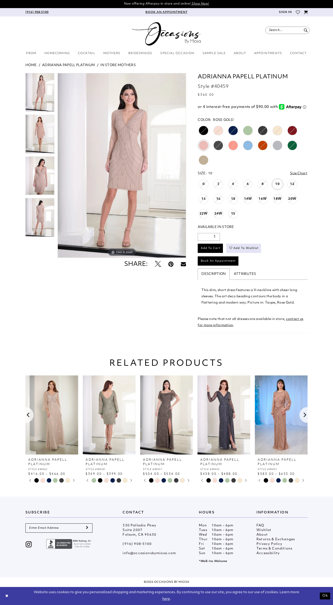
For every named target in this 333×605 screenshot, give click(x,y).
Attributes (245, 274)
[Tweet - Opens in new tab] (158, 264)
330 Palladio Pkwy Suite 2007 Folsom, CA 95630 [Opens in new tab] (139, 530)
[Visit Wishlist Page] (298, 12)
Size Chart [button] (298, 173)
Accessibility (268, 553)
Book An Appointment (218, 261)
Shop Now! (200, 3)
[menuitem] (37, 12)
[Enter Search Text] (287, 30)
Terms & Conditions (274, 548)
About (262, 535)
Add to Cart (210, 248)
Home (31, 65)
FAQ (260, 525)
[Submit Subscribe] (87, 528)
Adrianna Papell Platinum (68, 65)
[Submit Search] (305, 30)
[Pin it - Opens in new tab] (171, 264)
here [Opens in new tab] (166, 599)
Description (213, 274)
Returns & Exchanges (275, 539)
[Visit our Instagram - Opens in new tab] (28, 545)
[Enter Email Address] (58, 528)
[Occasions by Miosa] (166, 34)
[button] (285, 12)
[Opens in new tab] (69, 544)
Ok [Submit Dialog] (325, 596)
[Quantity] (209, 237)
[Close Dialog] (7, 596)
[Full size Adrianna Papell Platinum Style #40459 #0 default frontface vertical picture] (122, 165)
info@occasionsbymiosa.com (149, 553)
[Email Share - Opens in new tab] (183, 264)
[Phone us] (37, 12)
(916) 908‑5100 (137, 544)
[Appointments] (166, 12)
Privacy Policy (269, 544)
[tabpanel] (39, 94)
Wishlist (263, 530)
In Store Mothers (118, 65)
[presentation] (51, 415)
